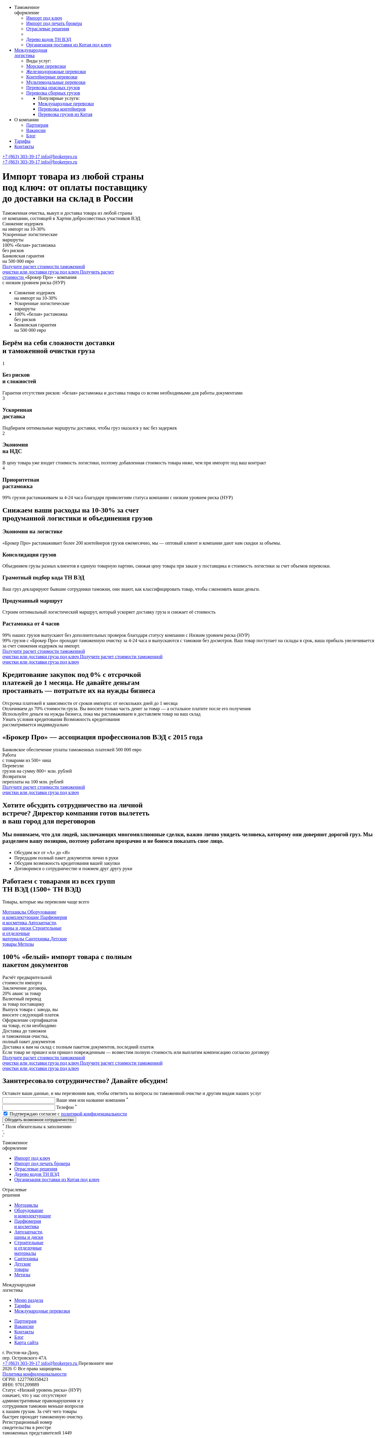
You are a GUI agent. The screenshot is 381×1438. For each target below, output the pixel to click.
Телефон (66, 1107)
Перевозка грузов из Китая (65, 114)
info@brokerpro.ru (59, 156)
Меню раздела (28, 1300)
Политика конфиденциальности (34, 1373)
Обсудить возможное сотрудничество (39, 1120)
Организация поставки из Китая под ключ (68, 44)
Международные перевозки (66, 103)
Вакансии (36, 130)
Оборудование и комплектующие (32, 1213)
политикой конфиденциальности (94, 1113)
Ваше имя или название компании (92, 1100)
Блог (31, 135)
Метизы (22, 1274)
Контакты (24, 146)
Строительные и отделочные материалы (28, 1248)
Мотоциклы (26, 1205)
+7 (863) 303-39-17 (21, 156)
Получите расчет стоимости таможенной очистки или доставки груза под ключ (43, 269)
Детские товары (22, 1266)
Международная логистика (30, 53)
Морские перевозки (46, 66)
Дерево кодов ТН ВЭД (48, 39)
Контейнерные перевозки (51, 76)
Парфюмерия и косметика (27, 1224)
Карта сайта (26, 1342)
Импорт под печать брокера (54, 23)
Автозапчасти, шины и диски (28, 1234)
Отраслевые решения (47, 28)
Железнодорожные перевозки (56, 71)
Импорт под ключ (44, 18)
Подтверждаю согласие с (68, 1113)
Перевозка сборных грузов (53, 92)
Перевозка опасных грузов (53, 87)
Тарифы (22, 141)
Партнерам (37, 125)
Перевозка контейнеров (62, 108)
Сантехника (26, 1258)
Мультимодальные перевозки (55, 82)
